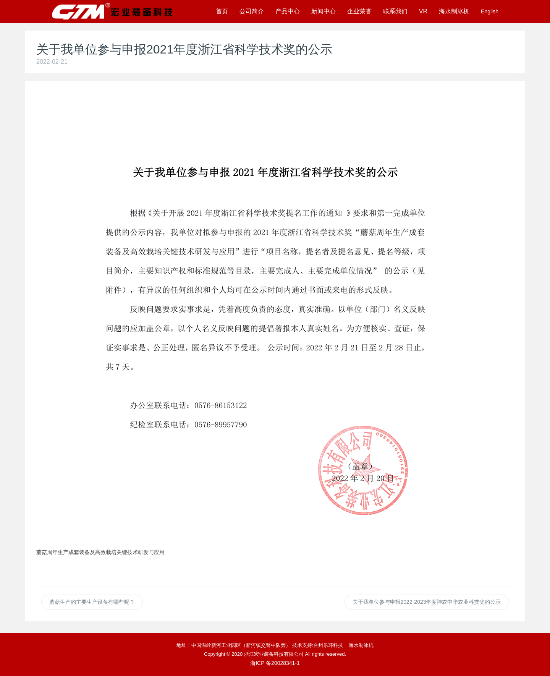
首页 (222, 11)
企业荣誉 (359, 11)
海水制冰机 (454, 11)
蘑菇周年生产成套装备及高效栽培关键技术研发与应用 (100, 552)
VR (423, 11)
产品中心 (287, 11)
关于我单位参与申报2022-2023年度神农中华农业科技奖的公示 (427, 602)
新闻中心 (323, 11)
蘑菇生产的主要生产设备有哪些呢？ (92, 602)
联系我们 (395, 11)
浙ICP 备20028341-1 (275, 663)
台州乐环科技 (328, 645)
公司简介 (251, 11)
